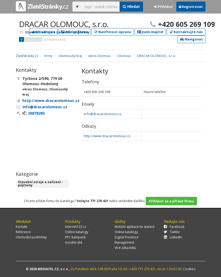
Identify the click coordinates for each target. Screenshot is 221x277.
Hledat (131, 6)
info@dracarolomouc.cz (103, 113)
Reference (23, 232)
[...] (100, 7)
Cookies (189, 269)
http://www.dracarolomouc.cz (107, 136)
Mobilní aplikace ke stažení (134, 226)
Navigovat (191, 39)
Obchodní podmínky (31, 237)
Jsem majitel (150, 31)
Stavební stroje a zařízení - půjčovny (57, 32)
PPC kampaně (75, 237)
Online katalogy (76, 232)
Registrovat (191, 6)
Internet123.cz (75, 226)
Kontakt (21, 226)
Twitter (172, 232)
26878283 (36, 113)
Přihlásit (163, 6)
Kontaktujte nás (186, 31)
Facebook (174, 226)
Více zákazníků (125, 247)
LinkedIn (173, 237)
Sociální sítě (73, 242)
